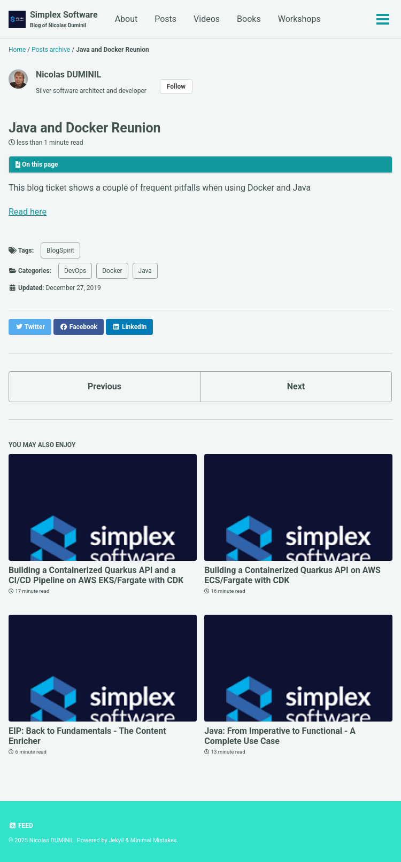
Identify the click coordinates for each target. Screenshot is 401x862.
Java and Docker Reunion (85, 128)
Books (249, 19)
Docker (112, 271)
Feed (21, 825)
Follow (176, 86)
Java (145, 271)
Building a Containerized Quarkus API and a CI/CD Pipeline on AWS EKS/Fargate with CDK (96, 575)
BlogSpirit (60, 250)
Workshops (299, 19)
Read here (28, 212)
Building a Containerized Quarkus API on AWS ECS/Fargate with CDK (292, 575)
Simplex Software (64, 19)
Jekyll (116, 840)
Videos (207, 19)
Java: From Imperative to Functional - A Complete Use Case (280, 736)
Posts (165, 19)
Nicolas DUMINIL (68, 74)
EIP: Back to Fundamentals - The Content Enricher (87, 736)
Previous (104, 386)
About (126, 19)
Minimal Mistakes (153, 840)
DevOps (75, 271)
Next (296, 386)
